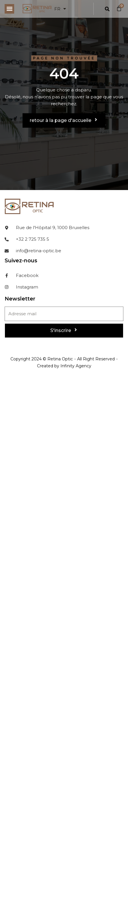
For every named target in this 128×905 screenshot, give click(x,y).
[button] (9, 9)
